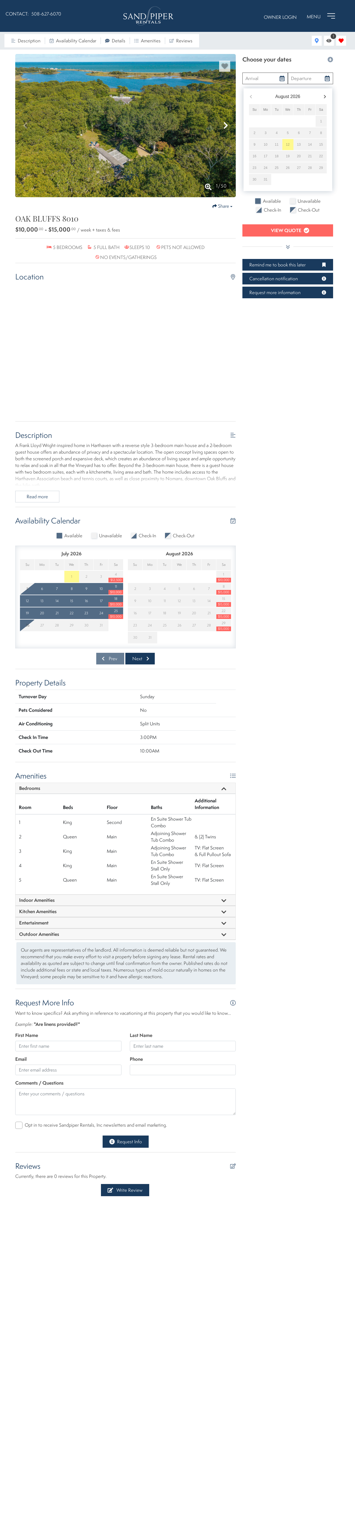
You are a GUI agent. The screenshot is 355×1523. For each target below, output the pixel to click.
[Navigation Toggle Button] (321, 16)
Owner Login (280, 17)
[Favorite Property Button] (224, 66)
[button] (25, 125)
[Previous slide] (110, 658)
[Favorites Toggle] (341, 41)
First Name (26, 1035)
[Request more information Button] (287, 292)
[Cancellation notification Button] (287, 278)
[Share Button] (222, 206)
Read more (37, 497)
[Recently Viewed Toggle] (329, 41)
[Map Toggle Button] (317, 41)
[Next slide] (140, 658)
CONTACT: (17, 14)
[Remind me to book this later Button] (287, 265)
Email (21, 1059)
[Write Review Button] (125, 1190)
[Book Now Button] (287, 230)
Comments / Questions (39, 1083)
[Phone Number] (46, 16)
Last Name (141, 1035)
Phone (136, 1059)
